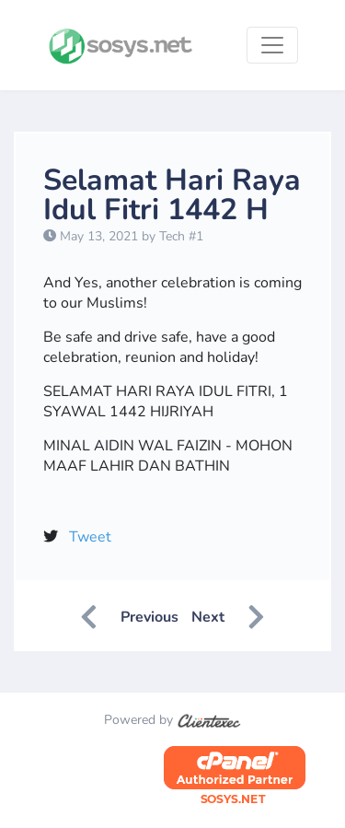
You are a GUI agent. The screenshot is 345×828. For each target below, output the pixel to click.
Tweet (90, 537)
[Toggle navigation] (272, 45)
